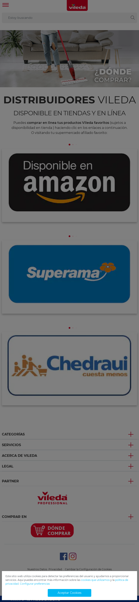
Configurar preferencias (35, 583)
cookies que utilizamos (95, 579)
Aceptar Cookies (69, 593)
